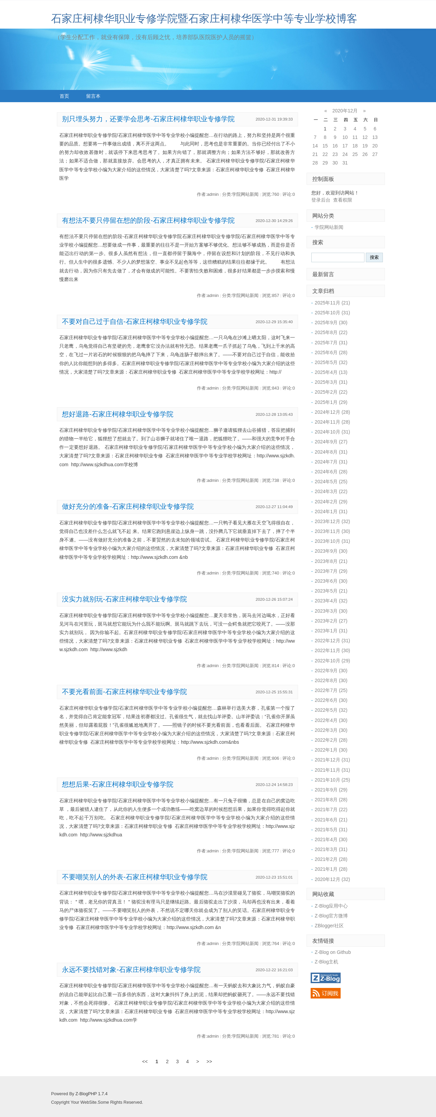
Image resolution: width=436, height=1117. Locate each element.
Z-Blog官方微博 (331, 915)
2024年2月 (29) (331, 501)
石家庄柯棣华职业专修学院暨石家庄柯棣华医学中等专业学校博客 (204, 19)
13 (375, 137)
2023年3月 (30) (331, 611)
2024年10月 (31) (332, 432)
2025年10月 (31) (332, 312)
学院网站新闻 (329, 227)
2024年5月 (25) (331, 481)
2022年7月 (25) (331, 690)
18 (355, 145)
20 (375, 145)
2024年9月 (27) (331, 441)
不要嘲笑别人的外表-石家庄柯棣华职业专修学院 (134, 877)
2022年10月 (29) (332, 660)
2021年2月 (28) (331, 859)
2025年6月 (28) (331, 352)
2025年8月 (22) (331, 332)
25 (355, 154)
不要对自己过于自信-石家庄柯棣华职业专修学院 (134, 321)
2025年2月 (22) (331, 392)
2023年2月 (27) (331, 621)
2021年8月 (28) (331, 799)
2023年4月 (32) (331, 600)
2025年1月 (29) (331, 402)
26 (365, 154)
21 (315, 154)
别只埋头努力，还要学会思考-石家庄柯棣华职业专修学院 (148, 119)
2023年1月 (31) (331, 630)
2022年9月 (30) (331, 670)
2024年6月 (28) (331, 471)
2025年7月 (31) (331, 342)
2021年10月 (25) (332, 780)
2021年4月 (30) (331, 839)
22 (325, 154)
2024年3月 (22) (331, 491)
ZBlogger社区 (329, 925)
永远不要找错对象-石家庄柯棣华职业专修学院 (131, 969)
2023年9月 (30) (331, 551)
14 (315, 145)
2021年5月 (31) (331, 829)
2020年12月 (345, 110)
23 (335, 154)
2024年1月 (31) (331, 511)
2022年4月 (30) (331, 720)
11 (355, 137)
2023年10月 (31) (332, 541)
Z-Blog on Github (333, 952)
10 (345, 137)
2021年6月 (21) (331, 819)
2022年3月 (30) (331, 730)
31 (345, 163)
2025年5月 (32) (331, 362)
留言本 (93, 96)
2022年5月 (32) (331, 710)
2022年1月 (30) (331, 750)
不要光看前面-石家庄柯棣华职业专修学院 (124, 691)
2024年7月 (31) (331, 462)
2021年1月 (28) (331, 869)
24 (345, 154)
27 (375, 154)
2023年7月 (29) (331, 571)
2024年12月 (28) (332, 412)
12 (365, 137)
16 (335, 145)
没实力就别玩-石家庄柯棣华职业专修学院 (124, 599)
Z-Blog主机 (326, 961)
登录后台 (320, 200)
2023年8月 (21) (331, 561)
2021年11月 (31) (332, 770)
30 (335, 163)
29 (325, 163)
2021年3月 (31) (331, 849)
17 (345, 145)
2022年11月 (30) (332, 650)
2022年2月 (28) (331, 740)
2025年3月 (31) (331, 382)
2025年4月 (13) (331, 372)
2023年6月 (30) (331, 581)
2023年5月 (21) (331, 591)
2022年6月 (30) (331, 700)
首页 (64, 96)
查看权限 (342, 200)
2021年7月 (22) (331, 809)
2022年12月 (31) (332, 640)
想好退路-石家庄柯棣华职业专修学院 (117, 414)
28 (315, 163)
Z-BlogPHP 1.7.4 (91, 1093)
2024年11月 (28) (332, 422)
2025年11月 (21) (332, 302)
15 (325, 145)
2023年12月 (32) (332, 521)
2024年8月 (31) (331, 452)
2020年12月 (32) (332, 879)
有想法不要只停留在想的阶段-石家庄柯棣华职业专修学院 (148, 220)
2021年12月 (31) (332, 759)
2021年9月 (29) (331, 789)
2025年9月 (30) (331, 322)
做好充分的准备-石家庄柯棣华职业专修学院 (128, 506)
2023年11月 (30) (332, 531)
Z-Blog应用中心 (331, 906)
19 (365, 145)
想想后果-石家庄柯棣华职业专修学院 (117, 784)
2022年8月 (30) (331, 680)
